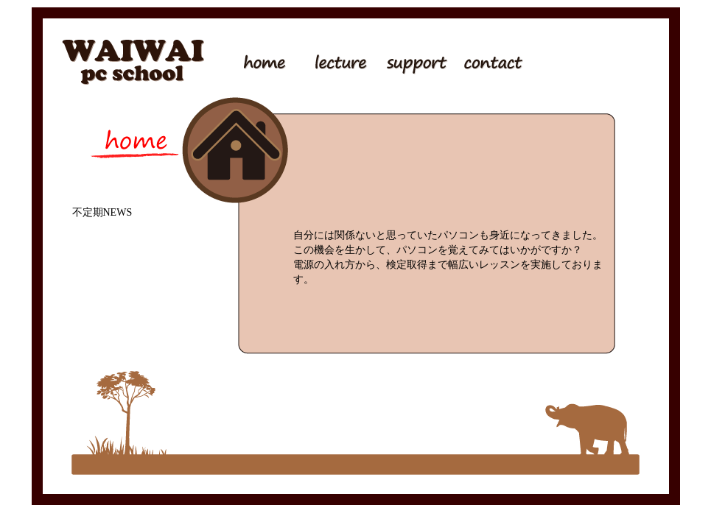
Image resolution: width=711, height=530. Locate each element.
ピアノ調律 (558, 61)
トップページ (264, 61)
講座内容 (337, 61)
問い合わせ (485, 61)
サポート (411, 61)
